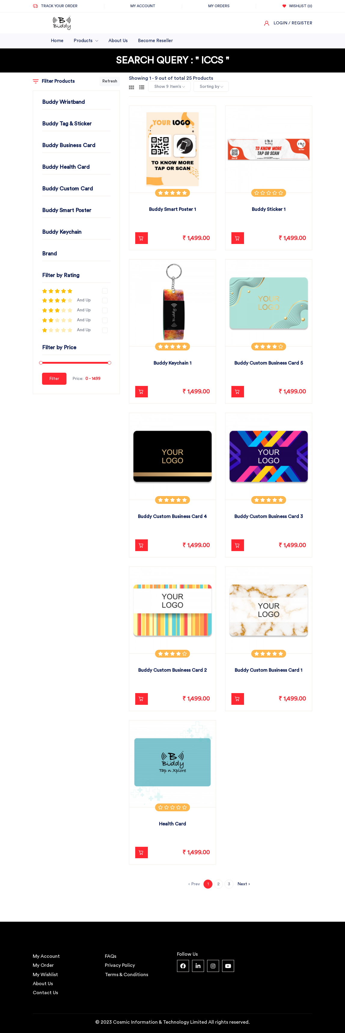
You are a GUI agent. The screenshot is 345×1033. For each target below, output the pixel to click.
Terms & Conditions (126, 974)
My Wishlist (45, 974)
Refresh (109, 81)
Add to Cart (139, 238)
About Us (118, 41)
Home (57, 41)
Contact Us (45, 992)
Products (86, 41)
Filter (54, 379)
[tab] (131, 86)
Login (280, 23)
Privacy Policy (120, 965)
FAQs (110, 956)
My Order (43, 965)
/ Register (300, 23)
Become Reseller (155, 41)
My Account (46, 956)
